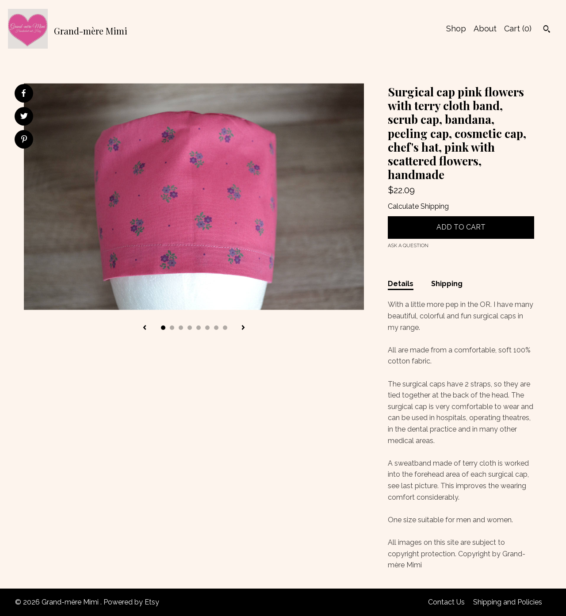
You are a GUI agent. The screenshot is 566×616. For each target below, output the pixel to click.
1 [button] (163, 327)
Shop (456, 28)
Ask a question (408, 246)
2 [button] (172, 327)
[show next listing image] (243, 328)
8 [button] (225, 327)
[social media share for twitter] (24, 117)
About (485, 28)
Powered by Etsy (131, 602)
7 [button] (216, 327)
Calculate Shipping (418, 206)
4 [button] (189, 327)
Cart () (518, 28)
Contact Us (446, 602)
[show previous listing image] (144, 328)
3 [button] (181, 327)
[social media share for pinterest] (24, 140)
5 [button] (198, 327)
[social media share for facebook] (23, 93)
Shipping (447, 283)
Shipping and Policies (507, 602)
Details (400, 283)
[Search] (546, 30)
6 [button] (207, 327)
